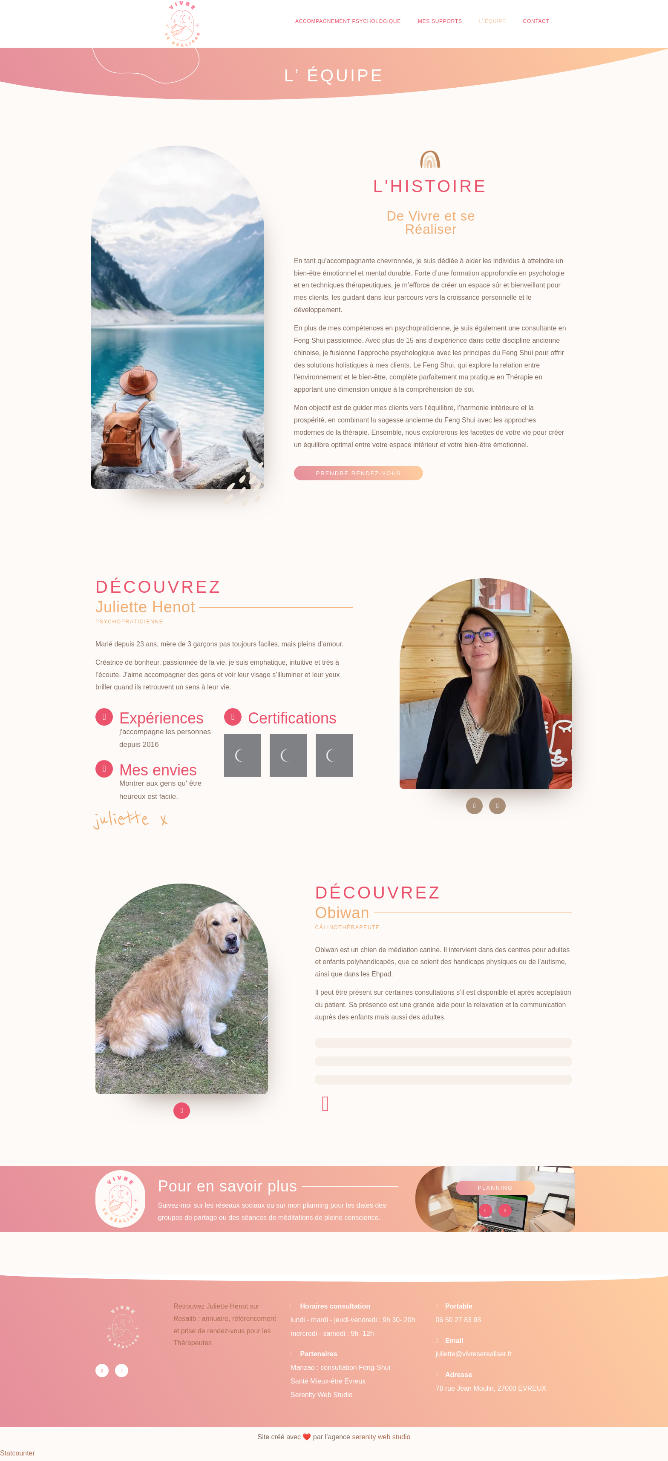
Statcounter (17, 1454)
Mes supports (440, 21)
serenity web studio (381, 1437)
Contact (536, 21)
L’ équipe (492, 21)
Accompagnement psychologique (348, 21)
